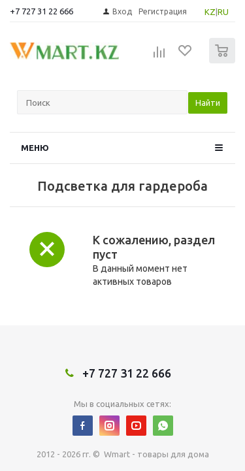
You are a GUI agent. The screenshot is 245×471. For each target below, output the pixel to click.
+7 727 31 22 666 (41, 11)
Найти (207, 102)
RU (223, 11)
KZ (210, 11)
